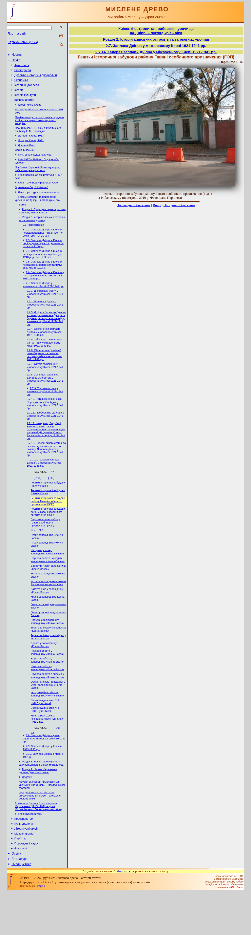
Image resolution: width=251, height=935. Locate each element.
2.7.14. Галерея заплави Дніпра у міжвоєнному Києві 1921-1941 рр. (44, 484)
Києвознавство (24, 105)
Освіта (16, 896)
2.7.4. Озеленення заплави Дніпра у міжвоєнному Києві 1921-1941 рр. (44, 349)
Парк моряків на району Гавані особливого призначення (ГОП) (45, 546)
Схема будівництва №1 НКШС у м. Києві (45, 735)
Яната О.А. (37, 554)
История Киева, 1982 (31, 148)
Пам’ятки (20, 879)
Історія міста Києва (29, 111)
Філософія (21, 890)
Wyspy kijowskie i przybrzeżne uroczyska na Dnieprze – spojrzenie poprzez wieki (40, 832)
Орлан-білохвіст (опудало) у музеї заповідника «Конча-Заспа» (48, 716)
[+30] (57, 761)
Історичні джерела (26, 89)
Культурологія (23, 862)
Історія (18, 94)
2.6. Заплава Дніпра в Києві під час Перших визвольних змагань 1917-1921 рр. (43, 291)
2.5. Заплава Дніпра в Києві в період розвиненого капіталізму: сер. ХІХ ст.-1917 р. (42, 280)
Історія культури (25, 100)
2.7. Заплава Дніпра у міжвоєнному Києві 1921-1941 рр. (43, 301)
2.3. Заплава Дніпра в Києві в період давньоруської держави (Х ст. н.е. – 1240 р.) (43, 258)
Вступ (22, 217)
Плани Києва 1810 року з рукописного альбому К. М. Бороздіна (38, 137)
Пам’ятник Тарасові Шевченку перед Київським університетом (37, 179)
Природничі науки (26, 884)
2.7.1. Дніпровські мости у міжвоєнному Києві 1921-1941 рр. (45, 310)
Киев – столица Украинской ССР (38, 193)
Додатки (27, 813)
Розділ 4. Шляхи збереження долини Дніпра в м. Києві (38, 806)
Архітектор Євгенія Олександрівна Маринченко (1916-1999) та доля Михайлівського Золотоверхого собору (38, 843)
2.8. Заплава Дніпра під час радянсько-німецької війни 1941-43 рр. (44, 772)
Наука (15, 61)
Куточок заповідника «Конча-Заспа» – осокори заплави (48, 610)
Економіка (21, 83)
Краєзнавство (23, 857)
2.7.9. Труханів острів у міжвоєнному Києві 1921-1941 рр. (45, 411)
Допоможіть (125, 915)
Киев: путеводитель (30, 851)
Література (19, 901)
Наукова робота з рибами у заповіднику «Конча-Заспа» (47, 707)
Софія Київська (24, 159)
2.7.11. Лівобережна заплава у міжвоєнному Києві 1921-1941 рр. (45, 436)
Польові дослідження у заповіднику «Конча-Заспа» (47, 650)
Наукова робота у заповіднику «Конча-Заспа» (47, 683)
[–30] (51, 499)
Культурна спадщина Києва (34, 164)
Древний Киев (26, 153)
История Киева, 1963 (31, 143)
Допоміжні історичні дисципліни (35, 78)
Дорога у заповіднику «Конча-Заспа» (44, 675)
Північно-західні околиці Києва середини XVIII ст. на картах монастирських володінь (39, 127)
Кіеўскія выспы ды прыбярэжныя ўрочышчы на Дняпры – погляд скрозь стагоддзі (42, 821)
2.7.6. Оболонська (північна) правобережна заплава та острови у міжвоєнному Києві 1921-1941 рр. (44, 373)
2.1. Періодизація (33, 238)
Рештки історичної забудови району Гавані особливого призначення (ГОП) (48, 524)
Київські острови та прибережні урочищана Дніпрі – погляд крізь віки (156, 31)
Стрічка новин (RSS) (23, 42)
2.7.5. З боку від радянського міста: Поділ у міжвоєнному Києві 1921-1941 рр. (44, 360)
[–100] (37, 499)
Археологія (21, 67)
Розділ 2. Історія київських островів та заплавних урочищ (42, 232)
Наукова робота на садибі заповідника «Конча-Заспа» (48, 585)
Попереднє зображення (133, 205)
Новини (17, 55)
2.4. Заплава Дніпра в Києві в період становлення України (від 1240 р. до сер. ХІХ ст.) (42, 269)
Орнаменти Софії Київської (31, 198)
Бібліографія (22, 72)
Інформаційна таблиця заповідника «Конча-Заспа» (48, 726)
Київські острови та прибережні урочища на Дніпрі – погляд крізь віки (37, 211)
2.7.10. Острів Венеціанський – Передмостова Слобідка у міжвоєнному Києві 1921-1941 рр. (46, 424)
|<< (52, 493)
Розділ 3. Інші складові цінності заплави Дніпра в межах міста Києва (41, 798)
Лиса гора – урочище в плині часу (38, 203)
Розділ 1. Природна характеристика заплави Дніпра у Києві (42, 224)
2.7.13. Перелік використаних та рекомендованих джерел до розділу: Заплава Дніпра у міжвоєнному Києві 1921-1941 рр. (46, 470)
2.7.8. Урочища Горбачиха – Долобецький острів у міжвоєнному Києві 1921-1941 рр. (45, 399)
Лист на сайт (17, 33)
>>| (32, 766)
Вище (157, 205)
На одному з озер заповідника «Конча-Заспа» (48, 577)
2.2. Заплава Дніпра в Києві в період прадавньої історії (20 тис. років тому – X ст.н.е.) (43, 246)
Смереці (40, 929)
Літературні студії (26, 868)
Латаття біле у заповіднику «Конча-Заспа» (47, 618)
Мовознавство (24, 873)
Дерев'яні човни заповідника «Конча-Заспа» (48, 593)
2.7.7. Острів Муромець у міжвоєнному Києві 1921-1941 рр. (45, 386)
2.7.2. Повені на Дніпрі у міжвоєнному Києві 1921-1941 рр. (45, 321)
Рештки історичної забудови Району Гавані (48, 506)
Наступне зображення (179, 205)
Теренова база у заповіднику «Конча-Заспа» (48, 658)
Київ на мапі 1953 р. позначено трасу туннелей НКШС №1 (47, 752)
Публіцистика (21, 907)
